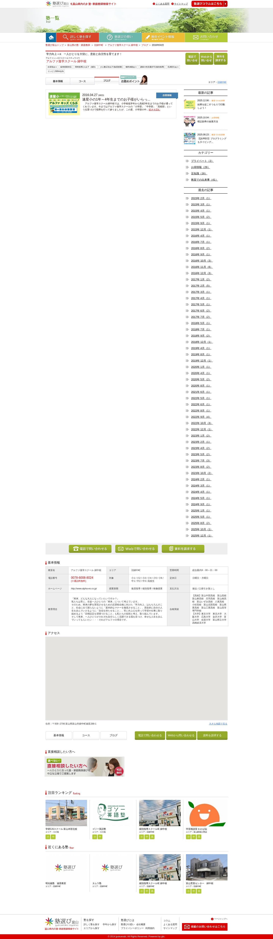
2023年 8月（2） (201, 466)
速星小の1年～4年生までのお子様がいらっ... (116, 99)
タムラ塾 (96, 883)
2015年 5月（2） (201, 216)
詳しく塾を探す (92, 924)
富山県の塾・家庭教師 (79, 45)
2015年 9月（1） (201, 223)
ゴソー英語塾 (99, 829)
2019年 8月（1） (201, 354)
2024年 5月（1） (201, 498)
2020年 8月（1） (201, 385)
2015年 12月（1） (202, 229)
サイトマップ (181, 3)
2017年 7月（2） (201, 316)
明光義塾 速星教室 (56, 883)
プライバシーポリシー (132, 928)
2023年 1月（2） (201, 435)
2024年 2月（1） (201, 479)
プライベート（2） (202, 160)
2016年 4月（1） (201, 235)
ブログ (144, 45)
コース (74, 86)
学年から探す (109, 924)
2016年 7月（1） (201, 241)
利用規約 (150, 928)
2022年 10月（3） (202, 423)
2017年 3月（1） (201, 291)
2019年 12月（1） (202, 360)
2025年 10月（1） (202, 529)
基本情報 (52, 86)
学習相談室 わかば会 (196, 829)
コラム (166, 920)
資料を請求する (212, 735)
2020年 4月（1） (201, 373)
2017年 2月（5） (201, 285)
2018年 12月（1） (202, 341)
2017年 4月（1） (201, 298)
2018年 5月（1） (201, 323)
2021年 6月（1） (201, 391)
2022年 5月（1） (201, 398)
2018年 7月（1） (201, 329)
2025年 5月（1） (201, 516)
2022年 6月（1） (201, 404)
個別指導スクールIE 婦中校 (153, 829)
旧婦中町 (99, 45)
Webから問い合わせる (181, 735)
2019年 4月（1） (201, 348)
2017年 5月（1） (201, 304)
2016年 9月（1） (201, 254)
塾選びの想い (128, 924)
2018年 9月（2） (201, 335)
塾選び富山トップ (55, 45)
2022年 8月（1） (201, 410)
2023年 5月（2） (201, 454)
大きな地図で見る (218, 723)
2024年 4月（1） (201, 491)
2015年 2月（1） (201, 198)
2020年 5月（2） (201, 379)
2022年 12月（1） (202, 429)
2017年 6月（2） (201, 310)
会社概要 (140, 924)
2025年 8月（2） (201, 523)
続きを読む (154, 109)
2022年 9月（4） (201, 416)
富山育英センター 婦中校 (199, 883)
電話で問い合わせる (150, 735)
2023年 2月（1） (201, 441)
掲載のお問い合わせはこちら (201, 932)
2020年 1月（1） (201, 366)
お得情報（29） (200, 167)
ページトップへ (221, 919)
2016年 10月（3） (202, 260)
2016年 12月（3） (202, 273)
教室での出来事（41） (204, 179)
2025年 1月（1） (201, 510)
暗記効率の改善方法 (208, 121)
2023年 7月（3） (201, 460)
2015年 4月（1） (201, 210)
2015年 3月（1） (201, 204)
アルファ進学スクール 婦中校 (123, 45)
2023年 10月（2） (202, 473)
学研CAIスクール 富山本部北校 (61, 829)
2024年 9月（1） (201, 504)
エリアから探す (92, 928)
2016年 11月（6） (202, 266)
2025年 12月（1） (202, 535)
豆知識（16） (199, 173)
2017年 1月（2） (201, 279)
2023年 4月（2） (201, 448)
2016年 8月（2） (201, 248)
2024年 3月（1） (201, 485)
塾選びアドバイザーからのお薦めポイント (132, 89)
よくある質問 (162, 3)
